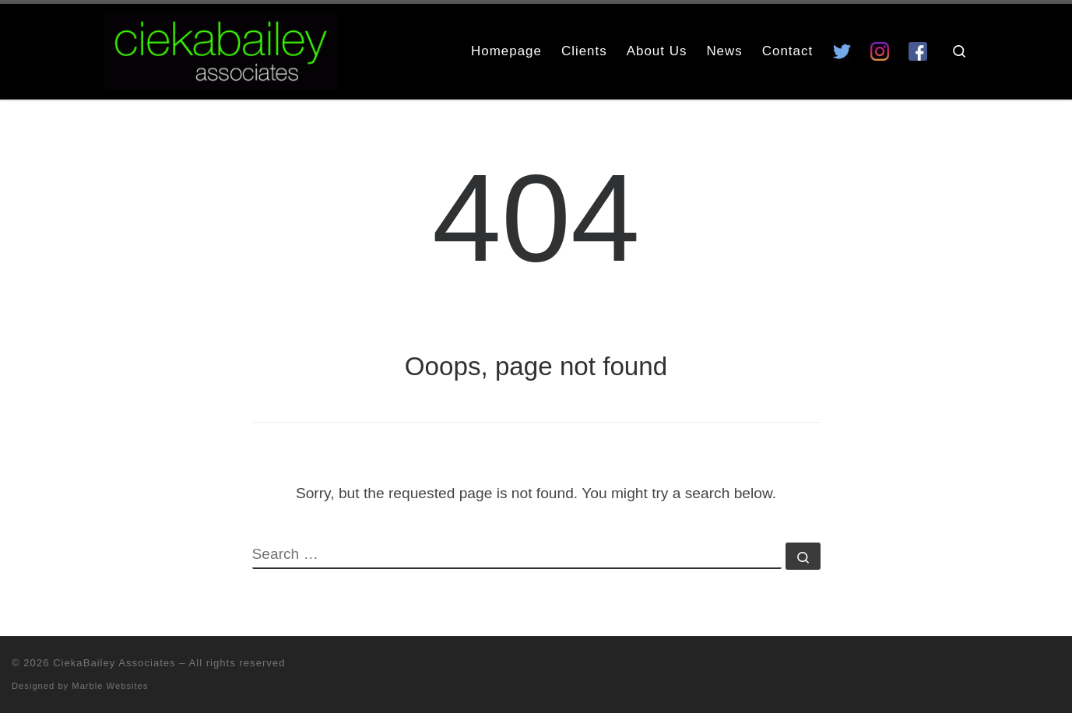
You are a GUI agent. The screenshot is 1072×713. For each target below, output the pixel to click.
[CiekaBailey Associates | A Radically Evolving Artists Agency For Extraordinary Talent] (220, 48)
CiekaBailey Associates (114, 663)
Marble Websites (110, 685)
